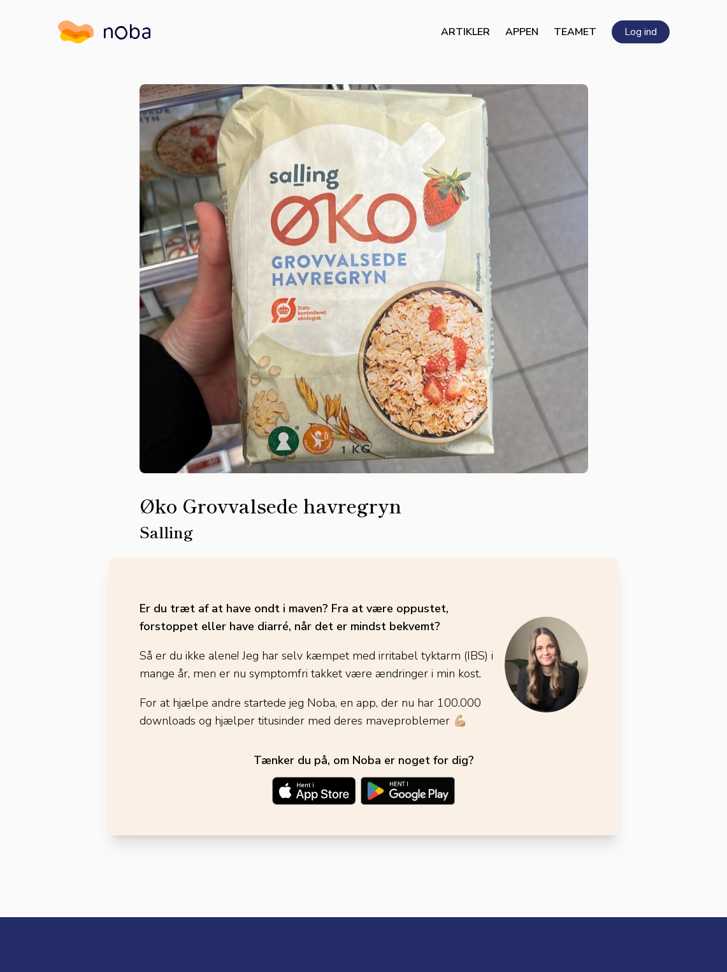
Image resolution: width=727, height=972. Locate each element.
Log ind (640, 32)
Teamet (575, 32)
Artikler (465, 32)
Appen (521, 32)
